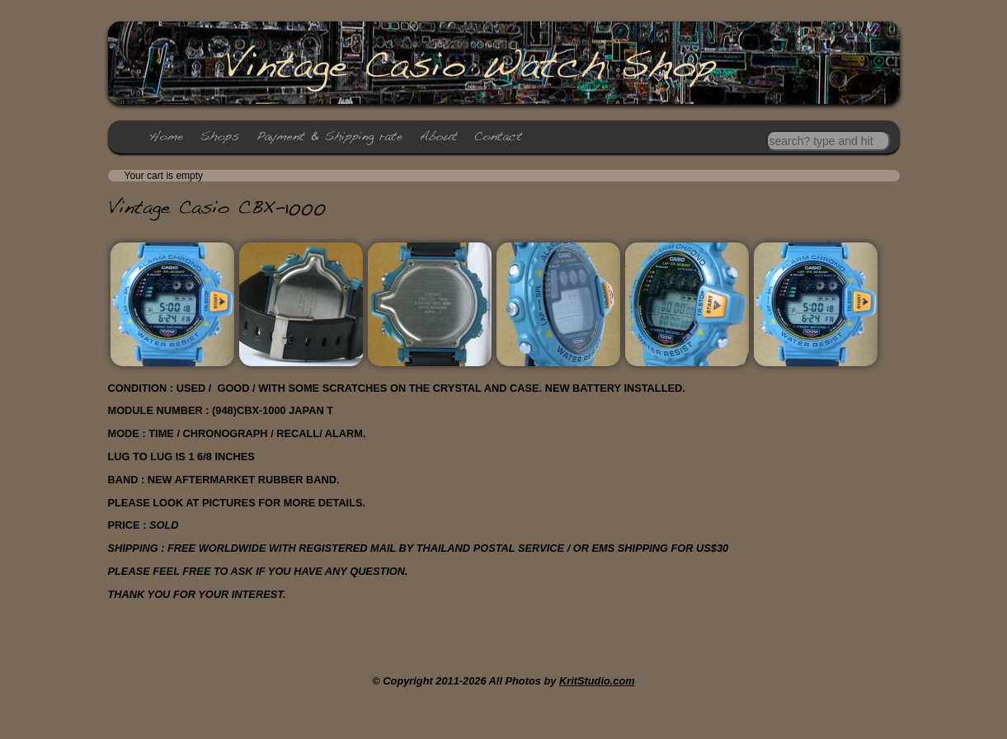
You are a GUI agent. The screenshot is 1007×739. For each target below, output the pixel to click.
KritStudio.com (597, 681)
